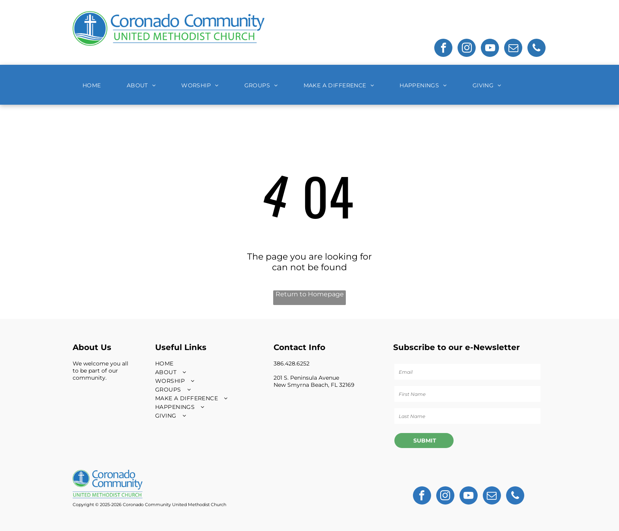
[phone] (536, 49)
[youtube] (490, 49)
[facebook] (443, 49)
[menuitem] (95, 85)
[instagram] (467, 49)
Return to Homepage (310, 294)
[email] (513, 49)
